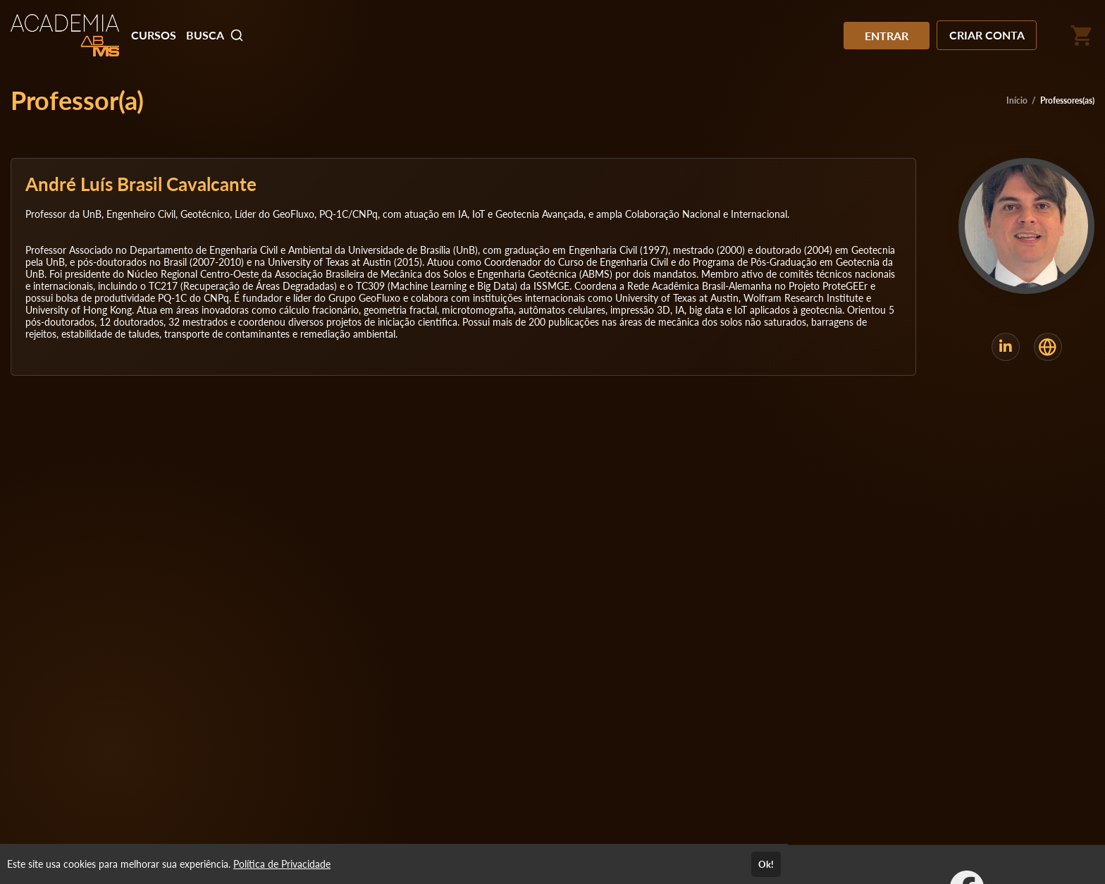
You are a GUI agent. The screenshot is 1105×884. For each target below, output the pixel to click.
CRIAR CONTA (987, 35)
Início (1016, 100)
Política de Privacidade (282, 864)
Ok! (766, 864)
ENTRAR (886, 35)
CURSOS (153, 35)
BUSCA (215, 35)
